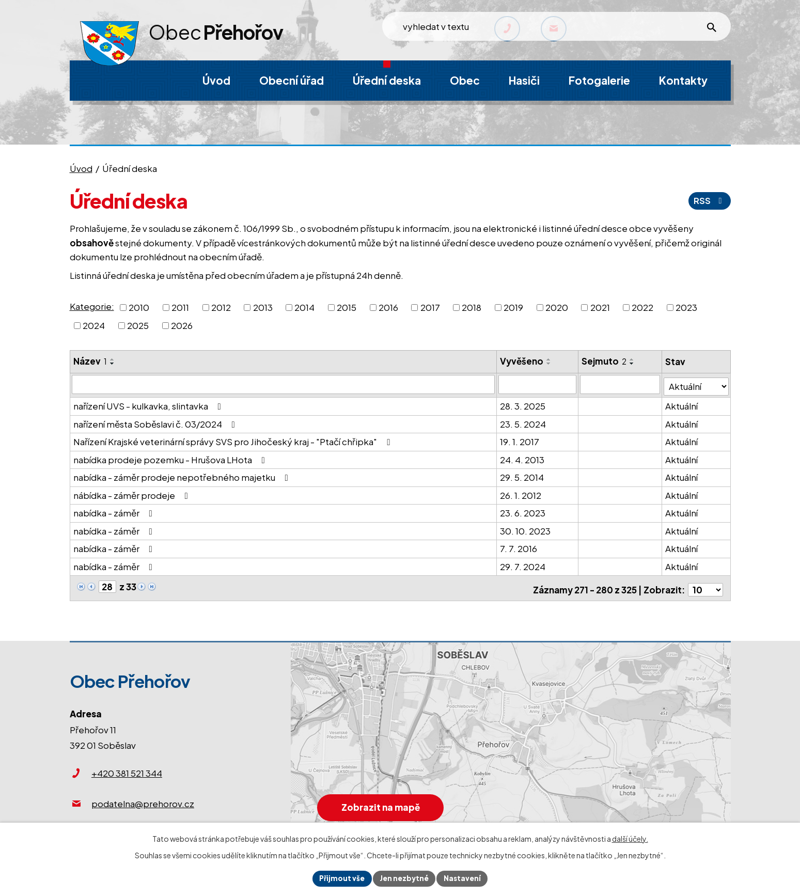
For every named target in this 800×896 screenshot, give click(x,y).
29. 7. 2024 (523, 564)
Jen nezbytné (404, 878)
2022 (642, 306)
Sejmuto (604, 361)
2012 (221, 306)
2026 (182, 325)
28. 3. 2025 (523, 404)
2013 (263, 306)
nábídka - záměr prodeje (132, 492)
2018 (471, 306)
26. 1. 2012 (521, 492)
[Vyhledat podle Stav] (696, 384)
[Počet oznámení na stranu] (705, 584)
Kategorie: (92, 306)
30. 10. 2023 (525, 528)
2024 (94, 325)
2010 (139, 306)
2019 (513, 306)
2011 (180, 306)
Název (90, 361)
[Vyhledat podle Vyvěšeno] (538, 384)
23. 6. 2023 (523, 510)
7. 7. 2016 (519, 546)
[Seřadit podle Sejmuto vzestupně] (632, 359)
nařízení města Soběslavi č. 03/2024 (156, 421)
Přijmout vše (341, 878)
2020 (556, 306)
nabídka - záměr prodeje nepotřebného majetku (182, 475)
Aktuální (682, 404)
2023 (686, 306)
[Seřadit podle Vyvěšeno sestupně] (549, 363)
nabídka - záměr (114, 510)
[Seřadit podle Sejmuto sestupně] (632, 363)
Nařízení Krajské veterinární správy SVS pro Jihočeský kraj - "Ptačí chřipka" (233, 439)
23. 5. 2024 (523, 421)
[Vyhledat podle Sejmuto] (621, 384)
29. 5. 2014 (522, 475)
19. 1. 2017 (520, 439)
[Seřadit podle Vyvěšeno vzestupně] (549, 359)
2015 (346, 306)
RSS (709, 200)
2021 (600, 306)
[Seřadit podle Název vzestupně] (112, 359)
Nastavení (464, 878)
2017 (430, 306)
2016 (388, 306)
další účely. (630, 837)
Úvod (81, 168)
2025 (138, 325)
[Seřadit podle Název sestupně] (112, 363)
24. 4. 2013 (522, 457)
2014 (304, 306)
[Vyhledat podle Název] (284, 384)
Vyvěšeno (522, 361)
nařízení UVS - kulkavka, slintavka (149, 404)
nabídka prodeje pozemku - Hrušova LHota (171, 457)
